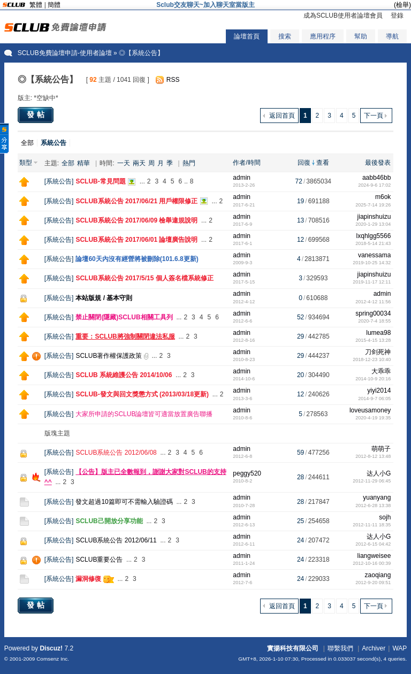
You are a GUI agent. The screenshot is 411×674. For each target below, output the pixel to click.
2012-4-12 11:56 (373, 301)
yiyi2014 (379, 390)
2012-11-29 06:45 (372, 481)
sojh (385, 517)
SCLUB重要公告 (99, 559)
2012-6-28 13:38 (373, 505)
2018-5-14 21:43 (373, 243)
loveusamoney (370, 410)
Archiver (373, 648)
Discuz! (51, 648)
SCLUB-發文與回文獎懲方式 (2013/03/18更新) (142, 394)
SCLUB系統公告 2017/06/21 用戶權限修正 (136, 201)
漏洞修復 (88, 579)
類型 (25, 162)
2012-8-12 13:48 (373, 456)
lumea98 (378, 332)
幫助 (360, 36)
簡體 (54, 5)
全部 (27, 143)
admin (241, 177)
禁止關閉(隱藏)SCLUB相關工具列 (123, 317)
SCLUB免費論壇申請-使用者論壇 (65, 53)
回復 (304, 162)
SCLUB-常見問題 (100, 181)
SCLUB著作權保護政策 (108, 355)
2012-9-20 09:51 (373, 582)
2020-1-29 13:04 (373, 224)
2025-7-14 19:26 (373, 205)
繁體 (35, 5)
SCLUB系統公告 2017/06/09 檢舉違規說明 (136, 220)
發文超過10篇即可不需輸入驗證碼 (123, 502)
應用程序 (323, 36)
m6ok (383, 197)
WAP (399, 648)
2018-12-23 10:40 (372, 359)
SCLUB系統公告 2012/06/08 (115, 452)
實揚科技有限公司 (292, 648)
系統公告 (59, 181)
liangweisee (374, 556)
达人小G (379, 473)
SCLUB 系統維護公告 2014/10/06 (123, 375)
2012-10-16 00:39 (372, 563)
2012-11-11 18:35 (372, 524)
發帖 (37, 114)
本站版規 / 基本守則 (103, 298)
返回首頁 (282, 115)
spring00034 (373, 313)
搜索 (284, 36)
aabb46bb (376, 177)
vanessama (374, 255)
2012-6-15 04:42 (373, 544)
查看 (322, 162)
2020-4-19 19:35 (373, 417)
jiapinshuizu (374, 216)
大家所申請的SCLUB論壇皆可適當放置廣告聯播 (143, 414)
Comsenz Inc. (52, 659)
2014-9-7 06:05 (374, 398)
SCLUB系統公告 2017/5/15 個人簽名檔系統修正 (144, 278)
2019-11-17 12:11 (372, 282)
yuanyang (377, 497)
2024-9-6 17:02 (374, 185)
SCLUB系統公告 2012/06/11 (115, 540)
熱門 (188, 163)
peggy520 (247, 473)
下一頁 (373, 115)
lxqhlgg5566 (373, 236)
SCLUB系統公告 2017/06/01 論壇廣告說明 (136, 239)
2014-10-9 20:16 (373, 378)
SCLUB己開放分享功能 (108, 521)
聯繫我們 (340, 648)
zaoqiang (378, 575)
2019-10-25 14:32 (372, 262)
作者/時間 (246, 162)
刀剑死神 (378, 352)
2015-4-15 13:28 (373, 340)
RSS (173, 79)
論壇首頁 (247, 36)
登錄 (397, 15)
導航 (392, 36)
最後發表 (378, 162)
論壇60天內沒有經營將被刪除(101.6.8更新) (136, 259)
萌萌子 (381, 449)
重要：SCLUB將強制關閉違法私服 (124, 336)
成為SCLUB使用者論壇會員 (343, 15)
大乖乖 (381, 371)
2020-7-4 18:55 (374, 321)
